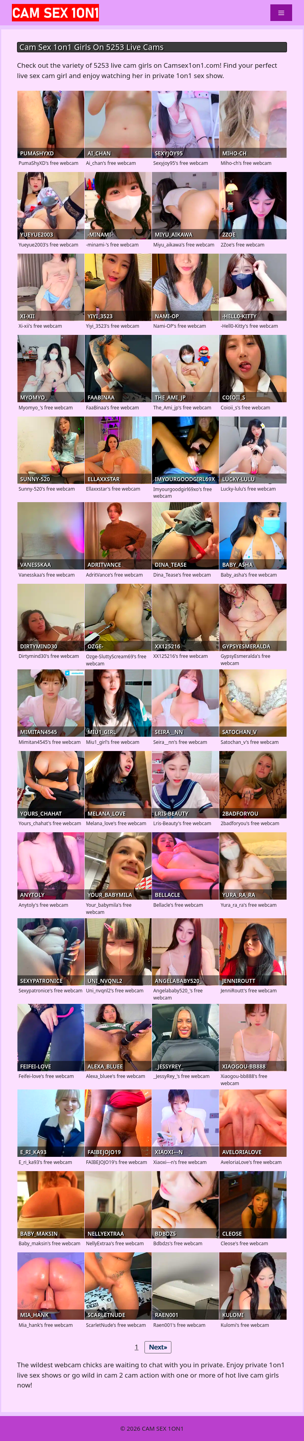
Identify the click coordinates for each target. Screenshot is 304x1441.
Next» (158, 1346)
